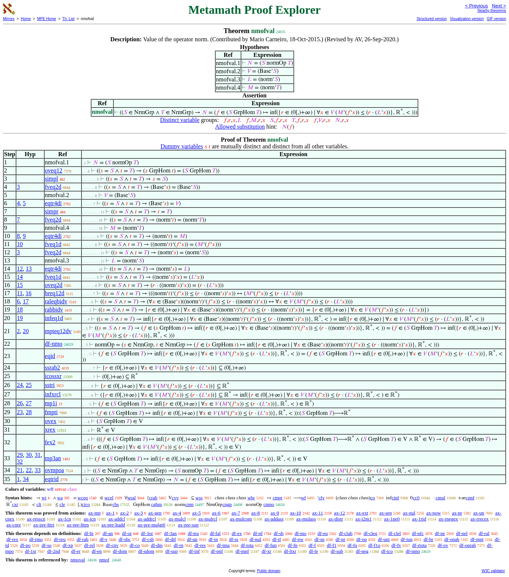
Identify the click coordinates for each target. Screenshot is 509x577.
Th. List (68, 19)
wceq (83, 497)
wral (131, 497)
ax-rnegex (448, 519)
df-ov (443, 545)
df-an (108, 533)
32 (20, 461)
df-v (104, 539)
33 (38, 470)
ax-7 (236, 513)
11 (19, 293)
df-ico (387, 551)
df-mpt (476, 539)
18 (20, 309)
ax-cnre (13, 525)
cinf (395, 497)
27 (29, 403)
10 (20, 244)
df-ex (237, 533)
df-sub (337, 551)
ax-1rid (419, 519)
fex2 (50, 442)
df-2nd (53, 551)
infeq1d (54, 318)
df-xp (67, 545)
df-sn (320, 539)
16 (29, 293)
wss (199, 497)
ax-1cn (64, 519)
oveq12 (53, 170)
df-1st (30, 551)
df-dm (157, 545)
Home (26, 19)
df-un (192, 539)
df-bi (88, 533)
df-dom (120, 551)
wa (60, 497)
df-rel (89, 545)
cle (62, 504)
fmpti (51, 412)
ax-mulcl (177, 519)
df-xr (266, 551)
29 (20, 455)
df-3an (170, 533)
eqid (50, 356)
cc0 (416, 497)
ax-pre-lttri (43, 525)
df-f (312, 545)
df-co (135, 545)
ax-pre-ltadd (113, 525)
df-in (213, 539)
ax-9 (275, 513)
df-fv (396, 545)
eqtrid (52, 479)
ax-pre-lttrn (78, 525)
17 (26, 301)
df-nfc (418, 533)
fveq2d (53, 187)
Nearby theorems (491, 11)
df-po (25, 545)
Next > (499, 6)
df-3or (147, 533)
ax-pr (457, 513)
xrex (50, 429)
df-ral (484, 533)
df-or (127, 533)
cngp (227, 504)
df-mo (300, 533)
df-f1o (374, 545)
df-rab (82, 539)
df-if (276, 539)
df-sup (171, 551)
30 (29, 455)
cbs (115, 504)
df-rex (12, 539)
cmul (440, 497)
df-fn (292, 545)
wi (44, 497)
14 (20, 277)
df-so (47, 545)
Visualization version (467, 19)
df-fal (215, 533)
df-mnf (242, 551)
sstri (50, 385)
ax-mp (94, 513)
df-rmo (36, 539)
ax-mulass (306, 519)
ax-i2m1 (363, 519)
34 (26, 479)
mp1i (51, 403)
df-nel (462, 533)
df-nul (255, 539)
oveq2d (53, 285)
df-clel (394, 533)
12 (20, 268)
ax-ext (362, 513)
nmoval (77, 560)
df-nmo (53, 344)
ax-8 (255, 513)
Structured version (431, 19)
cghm (156, 504)
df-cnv (112, 545)
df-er (75, 551)
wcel (109, 497)
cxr (15, 504)
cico (86, 504)
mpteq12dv (58, 331)
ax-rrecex (479, 519)
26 (20, 403)
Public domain (268, 571)
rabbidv (54, 309)
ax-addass (273, 519)
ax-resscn (36, 519)
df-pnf (217, 551)
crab (153, 497)
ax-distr (335, 519)
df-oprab (467, 545)
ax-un (478, 513)
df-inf (194, 551)
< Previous (476, 6)
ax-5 (196, 513)
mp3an (53, 458)
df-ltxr (290, 551)
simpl (51, 178)
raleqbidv (56, 301)
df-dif (170, 539)
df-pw (297, 539)
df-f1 (331, 545)
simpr (51, 211)
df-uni (384, 539)
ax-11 (317, 513)
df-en (96, 551)
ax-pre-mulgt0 (151, 525)
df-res (200, 545)
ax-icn (90, 519)
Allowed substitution (240, 126)
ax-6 (216, 513)
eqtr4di (53, 203)
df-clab (345, 533)
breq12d (54, 293)
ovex (51, 421)
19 (20, 318)
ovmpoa (54, 470)
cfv (322, 497)
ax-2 (124, 513)
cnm (189, 504)
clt (38, 504)
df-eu (323, 533)
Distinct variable (179, 120)
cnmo (268, 504)
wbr (251, 497)
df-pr (340, 539)
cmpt (277, 497)
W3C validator (493, 571)
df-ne (440, 533)
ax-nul (409, 513)
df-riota (419, 545)
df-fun (271, 545)
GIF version (496, 19)
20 (26, 331)
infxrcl (53, 394)
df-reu (60, 539)
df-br (428, 539)
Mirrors (9, 19)
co (372, 497)
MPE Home (46, 19)
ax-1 (110, 513)
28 (29, 412)
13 (29, 268)
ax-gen (154, 513)
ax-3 (138, 513)
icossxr (53, 376)
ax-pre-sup (188, 525)
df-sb (279, 533)
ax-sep (385, 513)
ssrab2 (52, 367)
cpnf (470, 497)
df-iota (247, 545)
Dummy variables (182, 146)
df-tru (193, 533)
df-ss (233, 539)
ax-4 (177, 513)
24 (20, 385)
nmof (104, 560)
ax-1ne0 (392, 519)
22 (29, 470)
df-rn (178, 545)
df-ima (223, 545)
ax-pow (433, 513)
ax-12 (339, 513)
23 (20, 412)
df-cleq (370, 533)
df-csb (148, 539)
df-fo (352, 545)
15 (20, 285)
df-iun (407, 539)
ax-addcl (117, 519)
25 (29, 385)
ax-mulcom (241, 519)
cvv (175, 497)
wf (303, 497)
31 (38, 455)
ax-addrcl (147, 519)
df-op (361, 539)
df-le (313, 551)
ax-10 (295, 513)
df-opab (451, 539)
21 (20, 470)
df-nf (257, 533)
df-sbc (125, 539)
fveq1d (53, 244)
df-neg (362, 551)
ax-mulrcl (208, 519)
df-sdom (146, 551)
